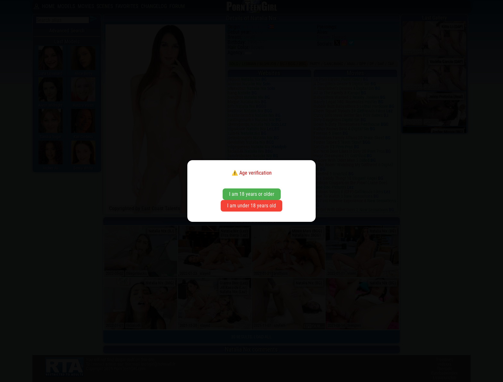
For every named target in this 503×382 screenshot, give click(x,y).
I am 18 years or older (251, 194)
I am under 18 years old (251, 206)
